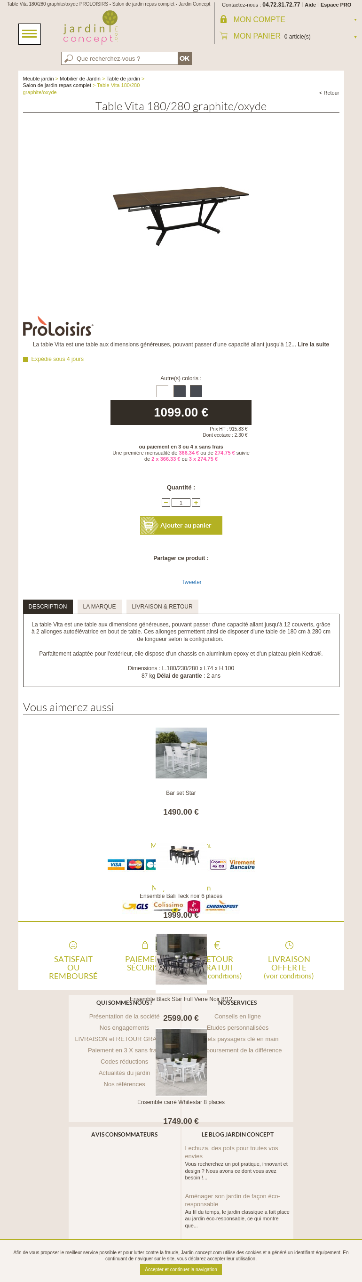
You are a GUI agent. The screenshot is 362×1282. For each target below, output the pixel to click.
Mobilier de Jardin (80, 78)
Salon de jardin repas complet (57, 85)
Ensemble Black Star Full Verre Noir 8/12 (181, 999)
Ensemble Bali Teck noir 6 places (181, 896)
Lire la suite (313, 344)
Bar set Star (181, 793)
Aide (310, 5)
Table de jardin (123, 78)
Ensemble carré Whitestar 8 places (181, 1102)
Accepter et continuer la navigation (181, 1269)
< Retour (329, 93)
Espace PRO (336, 5)
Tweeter (191, 582)
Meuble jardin (38, 78)
